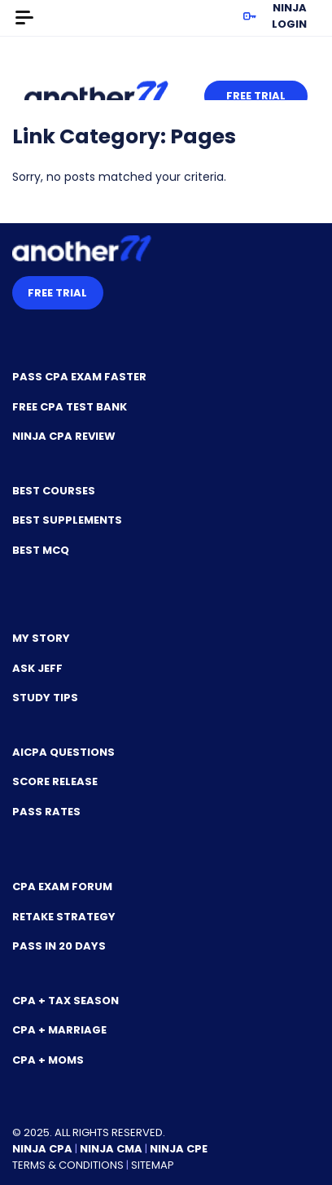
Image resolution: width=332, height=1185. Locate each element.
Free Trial (256, 95)
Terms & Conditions (68, 1165)
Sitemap (152, 1165)
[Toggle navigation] (24, 18)
